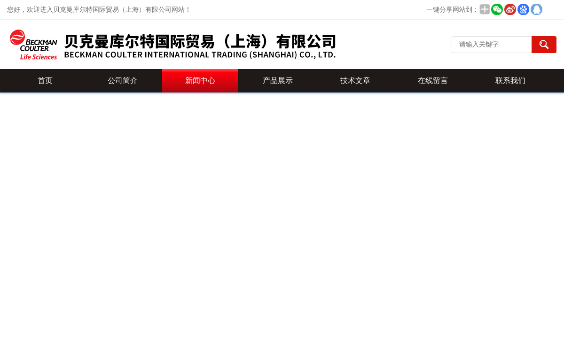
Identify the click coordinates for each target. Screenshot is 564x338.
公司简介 (123, 80)
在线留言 (433, 80)
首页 (45, 80)
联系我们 (510, 80)
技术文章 (355, 80)
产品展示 (278, 80)
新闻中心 (200, 80)
